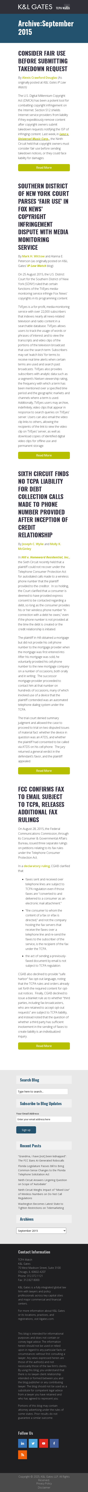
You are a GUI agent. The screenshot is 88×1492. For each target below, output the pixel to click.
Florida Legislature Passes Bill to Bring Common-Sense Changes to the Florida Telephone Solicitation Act (41, 1170)
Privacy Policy (44, 1483)
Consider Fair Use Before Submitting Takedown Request (43, 61)
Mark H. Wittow (33, 256)
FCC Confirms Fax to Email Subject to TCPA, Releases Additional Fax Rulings (41, 804)
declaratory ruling (37, 866)
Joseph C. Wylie (33, 544)
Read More (44, 168)
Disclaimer (44, 1487)
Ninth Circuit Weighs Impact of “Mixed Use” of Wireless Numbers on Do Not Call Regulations (44, 1194)
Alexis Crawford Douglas (39, 78)
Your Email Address (27, 1113)
